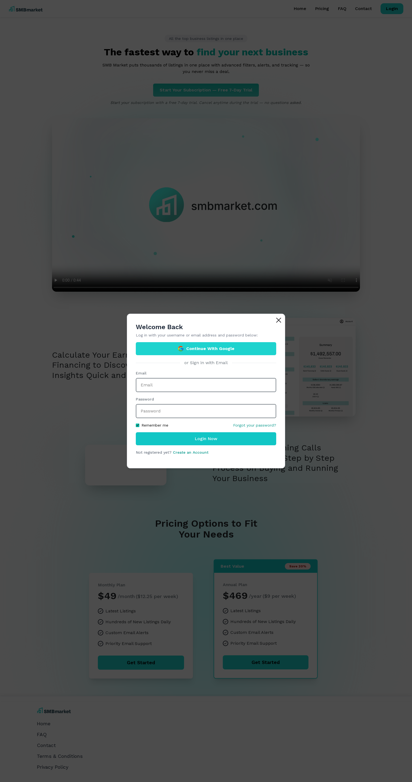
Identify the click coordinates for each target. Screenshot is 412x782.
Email (141, 373)
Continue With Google (206, 348)
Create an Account (190, 452)
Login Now (206, 438)
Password (145, 399)
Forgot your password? (254, 425)
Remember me (152, 425)
